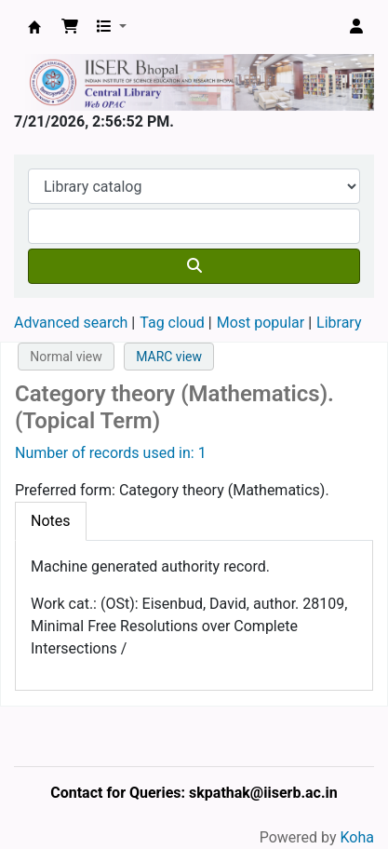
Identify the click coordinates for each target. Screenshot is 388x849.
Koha (357, 837)
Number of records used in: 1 (111, 453)
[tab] (51, 521)
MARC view (169, 356)
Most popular (260, 322)
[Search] (194, 266)
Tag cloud (172, 322)
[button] (70, 27)
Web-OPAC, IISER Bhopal (34, 27)
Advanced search (70, 322)
